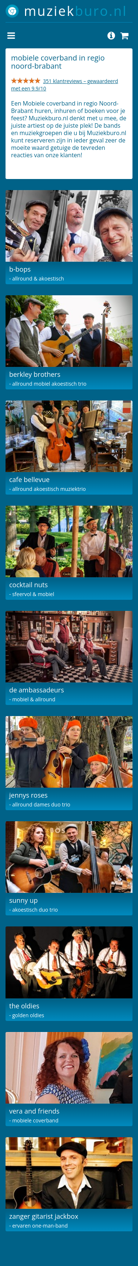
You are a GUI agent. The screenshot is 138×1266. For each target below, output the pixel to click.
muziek (75, 11)
